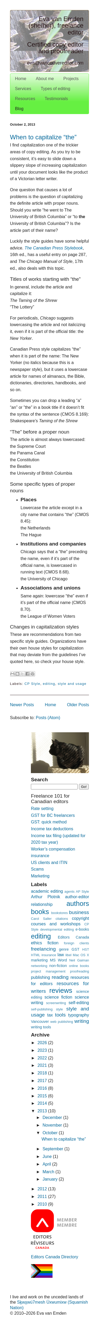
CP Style (32, 684)
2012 (42, 1189)
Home (20, 78)
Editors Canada (73, 937)
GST (75, 949)
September (53, 1149)
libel (68, 955)
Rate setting (42, 808)
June (48, 1156)
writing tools (41, 1027)
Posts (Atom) (48, 717)
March (49, 1172)
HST (85, 949)
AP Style (82, 891)
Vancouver (40, 1021)
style (59, 1009)
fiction (53, 943)
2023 (42, 1050)
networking (39, 966)
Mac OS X (81, 955)
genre (64, 949)
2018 (42, 1073)
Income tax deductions (52, 829)
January (51, 1179)
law (61, 954)
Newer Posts (22, 705)
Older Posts (78, 705)
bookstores (59, 913)
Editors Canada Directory (54, 1257)
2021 (42, 1065)
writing (81, 1021)
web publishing (61, 1022)
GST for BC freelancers (53, 815)
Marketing (40, 876)
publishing (40, 977)
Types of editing (55, 88)
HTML (35, 955)
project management (48, 971)
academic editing (47, 891)
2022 (42, 1058)
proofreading (79, 971)
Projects (71, 78)
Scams (37, 869)
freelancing (43, 949)
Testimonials (56, 98)
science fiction (58, 997)
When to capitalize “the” (43, 137)
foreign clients (76, 943)
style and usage (72, 684)
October (51, 1133)
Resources (25, 98)
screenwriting (56, 1003)
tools (60, 1015)
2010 (42, 1204)
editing (49, 684)
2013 (42, 1111)
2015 (42, 1096)
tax (50, 1015)
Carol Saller (41, 919)
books (40, 911)
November (53, 1125)
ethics (36, 943)
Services (23, 88)
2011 (42, 1196)
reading (60, 977)
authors (78, 903)
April (47, 1164)
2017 (42, 1080)
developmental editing (57, 929)
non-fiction (58, 966)
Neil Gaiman (79, 960)
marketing (39, 960)
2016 (42, 1088)
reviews (60, 990)
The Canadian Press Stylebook (54, 248)
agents (69, 891)
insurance (48, 955)
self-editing (79, 1002)
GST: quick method (49, 822)
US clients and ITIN (49, 862)
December (53, 1117)
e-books (82, 929)
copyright (80, 918)
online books (79, 966)
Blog (19, 108)
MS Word (58, 960)
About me (45, 78)
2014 (42, 1103)
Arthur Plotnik (45, 897)
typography (78, 1015)
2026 (42, 1042)
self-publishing (42, 1009)
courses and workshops (56, 924)
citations (61, 919)
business (79, 912)
